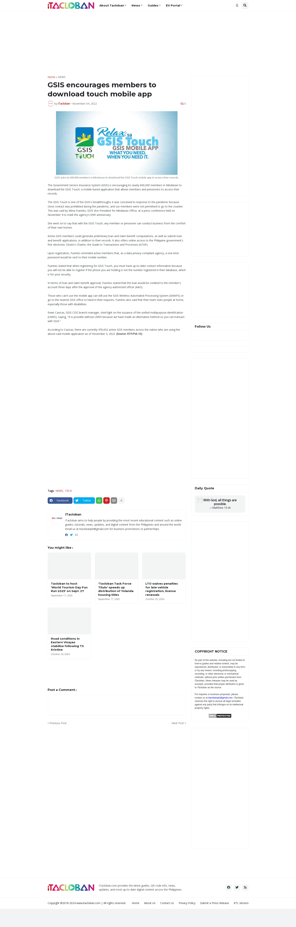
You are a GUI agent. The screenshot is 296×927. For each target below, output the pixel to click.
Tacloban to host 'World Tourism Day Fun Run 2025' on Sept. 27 (69, 587)
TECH (68, 491)
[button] (237, 5)
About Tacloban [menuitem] (111, 5)
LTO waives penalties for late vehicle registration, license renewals (161, 589)
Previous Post (58, 723)
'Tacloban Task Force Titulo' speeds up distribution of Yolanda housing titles (115, 589)
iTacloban (73, 514)
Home (51, 77)
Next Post (178, 723)
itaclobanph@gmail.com (220, 697)
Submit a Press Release (214, 903)
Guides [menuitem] (153, 5)
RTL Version (241, 903)
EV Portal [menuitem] (173, 5)
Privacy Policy (187, 903)
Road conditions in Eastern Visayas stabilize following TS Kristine (67, 644)
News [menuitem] (136, 5)
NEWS (62, 77)
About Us (149, 903)
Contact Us (167, 903)
